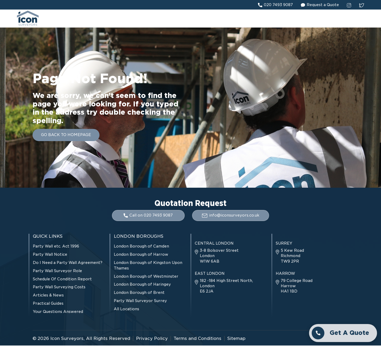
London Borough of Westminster (146, 277)
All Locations (126, 309)
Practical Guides (48, 304)
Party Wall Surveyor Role (57, 271)
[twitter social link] (361, 5)
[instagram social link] (349, 5)
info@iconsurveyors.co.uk (231, 216)
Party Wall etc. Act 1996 (56, 247)
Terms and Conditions (197, 338)
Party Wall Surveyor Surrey (140, 301)
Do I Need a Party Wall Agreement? (67, 263)
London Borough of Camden (141, 247)
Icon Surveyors (67, 338)
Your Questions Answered (58, 312)
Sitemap (236, 338)
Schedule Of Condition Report (62, 279)
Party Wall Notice (50, 255)
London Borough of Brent (139, 293)
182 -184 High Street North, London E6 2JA (224, 286)
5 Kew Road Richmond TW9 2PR (290, 256)
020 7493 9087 (275, 5)
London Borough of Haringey (142, 285)
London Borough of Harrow (141, 255)
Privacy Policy (152, 338)
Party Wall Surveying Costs (59, 287)
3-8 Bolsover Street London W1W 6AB (217, 256)
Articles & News (48, 296)
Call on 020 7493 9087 (148, 216)
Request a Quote (320, 5)
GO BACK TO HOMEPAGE (66, 135)
